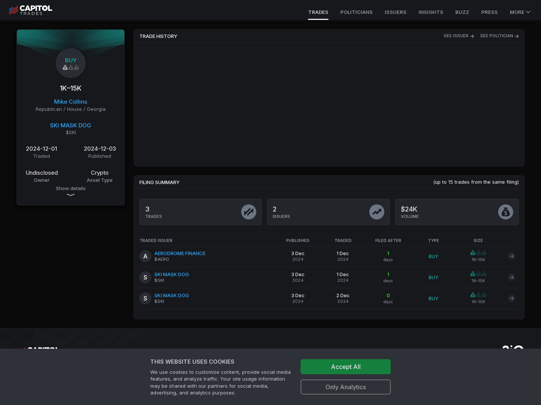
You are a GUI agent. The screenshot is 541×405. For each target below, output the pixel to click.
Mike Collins (70, 101)
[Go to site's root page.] (39, 10)
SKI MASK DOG (70, 125)
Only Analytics (345, 387)
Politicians (356, 12)
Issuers (396, 12)
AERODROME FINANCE (180, 253)
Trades (318, 12)
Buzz (462, 12)
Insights (431, 12)
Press (489, 12)
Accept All (346, 366)
